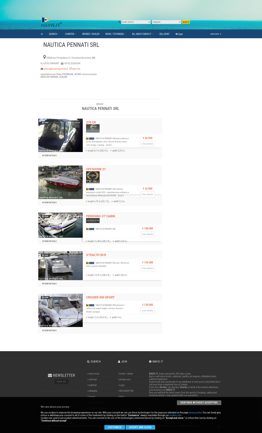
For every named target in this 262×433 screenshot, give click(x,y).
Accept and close (140, 427)
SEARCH (54, 34)
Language (215, 34)
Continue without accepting (199, 402)
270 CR (91, 122)
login (179, 34)
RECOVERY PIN (125, 391)
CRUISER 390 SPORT (100, 297)
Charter (91, 396)
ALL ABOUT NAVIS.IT (142, 34)
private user (124, 379)
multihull (92, 385)
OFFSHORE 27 (96, 169)
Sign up (61, 382)
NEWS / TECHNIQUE (116, 34)
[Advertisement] (120, 8)
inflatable (92, 391)
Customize (115, 427)
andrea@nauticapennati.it (56, 68)
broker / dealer (125, 373)
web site (76, 68)
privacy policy (195, 412)
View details (49, 156)
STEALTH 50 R (96, 255)
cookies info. (175, 415)
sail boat (92, 379)
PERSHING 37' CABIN (100, 216)
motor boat (93, 373)
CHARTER (70, 34)
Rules (121, 396)
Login (121, 385)
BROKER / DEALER (90, 34)
